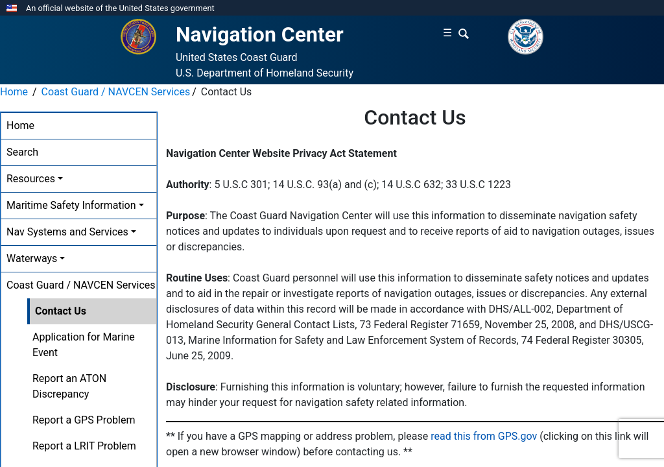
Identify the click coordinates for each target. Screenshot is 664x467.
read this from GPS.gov (484, 436)
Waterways (31, 258)
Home (14, 92)
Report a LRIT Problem (84, 446)
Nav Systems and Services (67, 232)
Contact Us (60, 311)
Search (22, 152)
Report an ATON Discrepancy (69, 386)
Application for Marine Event (83, 345)
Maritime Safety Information (71, 205)
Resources (30, 179)
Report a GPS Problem (83, 420)
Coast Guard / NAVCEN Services (116, 92)
